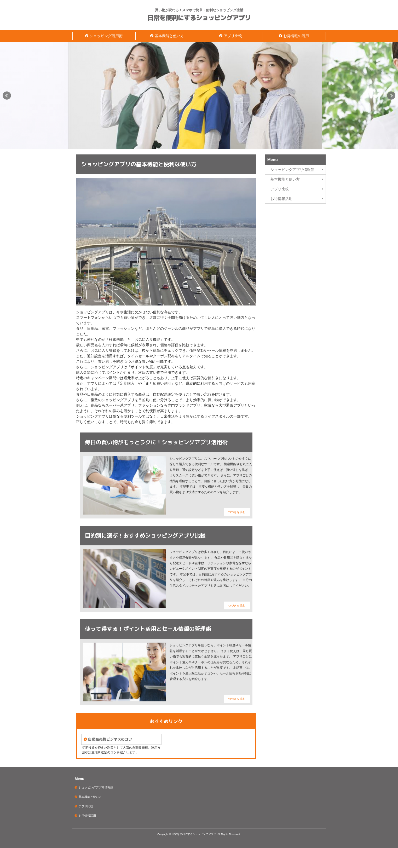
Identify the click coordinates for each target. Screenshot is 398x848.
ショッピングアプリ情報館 (292, 170)
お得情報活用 (281, 199)
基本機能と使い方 (169, 36)
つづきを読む (236, 512)
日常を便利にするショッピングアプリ (199, 18)
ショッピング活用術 (106, 36)
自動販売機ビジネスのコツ (110, 739)
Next (391, 95)
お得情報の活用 (296, 36)
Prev (7, 95)
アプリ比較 (233, 36)
